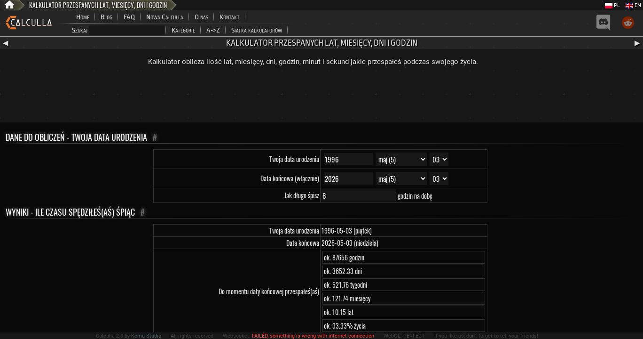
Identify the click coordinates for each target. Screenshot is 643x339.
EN (633, 5)
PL (612, 5)
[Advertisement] (321, 96)
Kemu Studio (146, 336)
